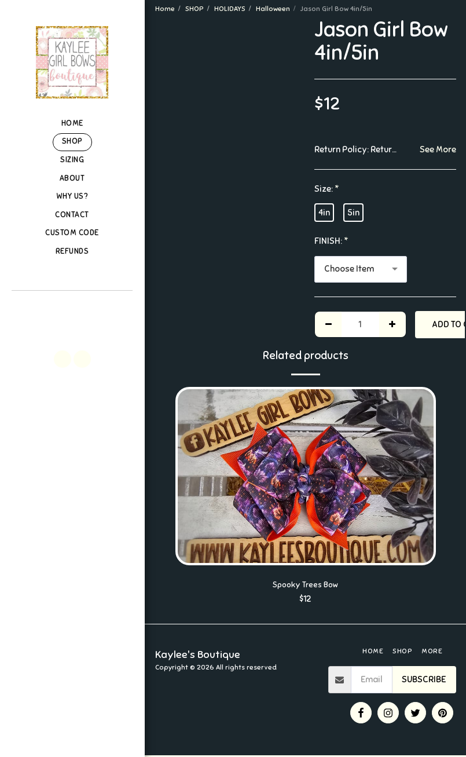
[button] (72, 306)
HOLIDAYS (229, 9)
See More (438, 149)
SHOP (194, 9)
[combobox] (360, 269)
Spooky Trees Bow (305, 585)
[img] (305, 476)
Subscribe (424, 681)
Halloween (273, 9)
